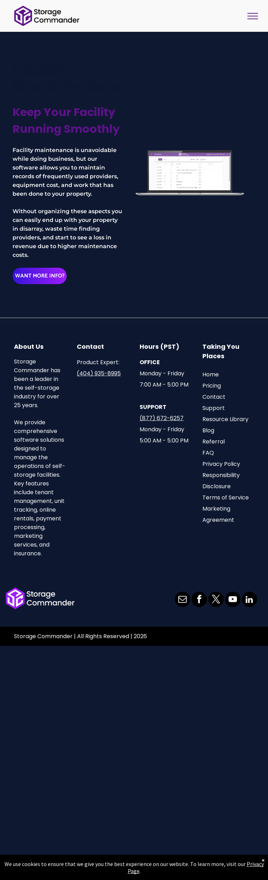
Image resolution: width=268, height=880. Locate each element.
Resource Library (225, 419)
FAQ (208, 453)
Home (210, 374)
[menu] (253, 16)
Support (213, 408)
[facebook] (199, 600)
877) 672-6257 (163, 418)
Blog (208, 430)
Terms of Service (225, 497)
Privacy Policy (221, 464)
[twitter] (216, 600)
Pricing (211, 386)
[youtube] (232, 600)
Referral (213, 442)
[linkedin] (249, 600)
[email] (182, 600)
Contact (213, 397)
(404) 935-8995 (99, 373)
